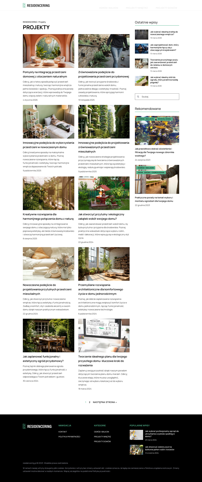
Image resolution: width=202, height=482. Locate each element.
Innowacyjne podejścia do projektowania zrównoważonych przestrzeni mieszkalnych (103, 147)
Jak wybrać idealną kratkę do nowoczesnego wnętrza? (164, 33)
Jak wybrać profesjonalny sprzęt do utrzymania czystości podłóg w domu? (162, 434)
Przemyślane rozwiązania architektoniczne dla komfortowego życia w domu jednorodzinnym (100, 289)
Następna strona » (105, 402)
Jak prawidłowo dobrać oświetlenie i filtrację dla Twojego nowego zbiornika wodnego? (154, 152)
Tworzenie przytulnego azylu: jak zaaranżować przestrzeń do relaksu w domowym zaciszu (164, 64)
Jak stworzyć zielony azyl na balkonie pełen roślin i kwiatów (159, 448)
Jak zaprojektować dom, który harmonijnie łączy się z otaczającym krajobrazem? (164, 47)
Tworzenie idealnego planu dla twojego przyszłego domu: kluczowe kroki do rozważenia (102, 361)
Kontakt (63, 431)
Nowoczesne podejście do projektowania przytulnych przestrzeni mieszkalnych (47, 289)
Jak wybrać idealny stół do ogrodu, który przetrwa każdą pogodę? (164, 80)
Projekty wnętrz (149, 5)
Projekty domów (170, 5)
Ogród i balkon (128, 5)
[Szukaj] (138, 96)
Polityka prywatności (69, 436)
